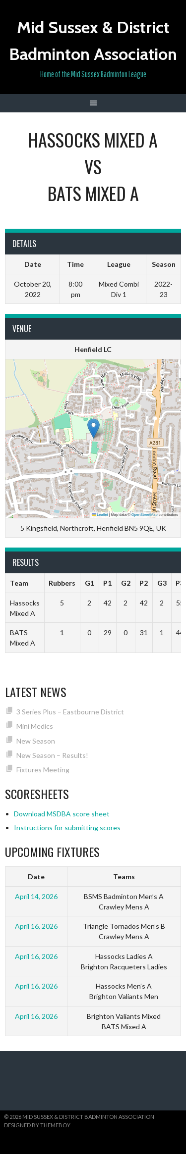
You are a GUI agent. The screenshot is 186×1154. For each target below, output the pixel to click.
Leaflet (100, 514)
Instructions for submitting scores (67, 827)
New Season (35, 741)
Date (36, 876)
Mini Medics (34, 726)
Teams (124, 876)
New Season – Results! (52, 755)
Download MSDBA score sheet (62, 813)
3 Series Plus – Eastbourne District (70, 711)
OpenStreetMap (144, 514)
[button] (93, 428)
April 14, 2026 (36, 896)
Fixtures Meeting (42, 769)
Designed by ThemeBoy (37, 1125)
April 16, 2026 (36, 926)
